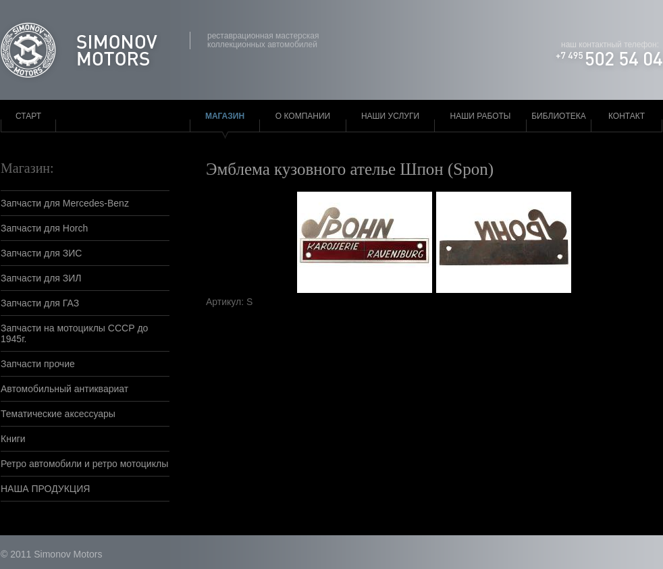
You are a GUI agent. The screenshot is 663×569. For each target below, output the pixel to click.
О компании (302, 116)
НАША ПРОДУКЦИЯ (45, 488)
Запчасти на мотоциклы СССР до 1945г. (74, 333)
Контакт (626, 116)
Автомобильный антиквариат (64, 388)
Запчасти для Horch (44, 228)
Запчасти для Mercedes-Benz (65, 203)
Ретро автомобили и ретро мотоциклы (84, 463)
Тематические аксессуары (58, 413)
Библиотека (558, 116)
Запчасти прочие (38, 363)
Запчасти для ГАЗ (40, 303)
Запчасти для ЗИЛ (41, 278)
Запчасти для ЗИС (41, 253)
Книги (13, 438)
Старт (28, 116)
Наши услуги (390, 116)
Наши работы (480, 116)
